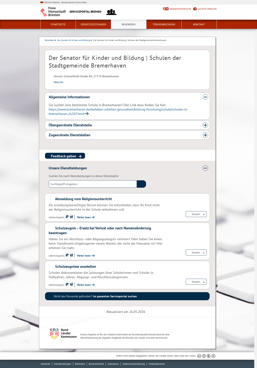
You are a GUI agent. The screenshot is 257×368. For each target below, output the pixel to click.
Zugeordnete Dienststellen (69, 135)
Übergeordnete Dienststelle (70, 125)
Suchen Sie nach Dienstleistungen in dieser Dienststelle (83, 176)
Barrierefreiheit (96, 363)
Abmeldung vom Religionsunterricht (83, 198)
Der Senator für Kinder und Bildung (74, 40)
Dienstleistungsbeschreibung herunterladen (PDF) (209, 44)
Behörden (128, 24)
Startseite (58, 24)
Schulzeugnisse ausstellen (75, 266)
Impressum (113, 363)
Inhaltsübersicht (157, 363)
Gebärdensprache (180, 8)
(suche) (141, 184)
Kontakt (199, 24)
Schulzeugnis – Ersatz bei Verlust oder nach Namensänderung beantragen (100, 230)
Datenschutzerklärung (134, 363)
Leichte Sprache (207, 8)
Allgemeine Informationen (69, 97)
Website (58, 82)
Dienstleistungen (93, 24)
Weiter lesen (84, 217)
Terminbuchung (164, 24)
